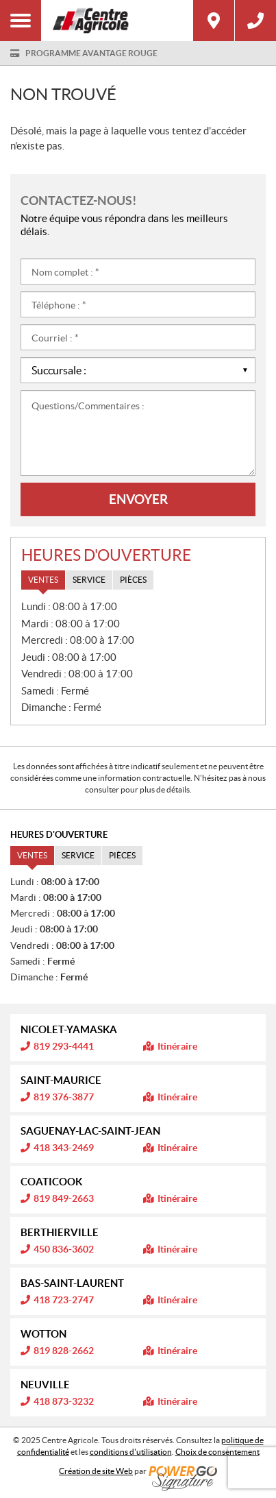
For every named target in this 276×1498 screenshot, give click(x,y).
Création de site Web (96, 1470)
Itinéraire (177, 1046)
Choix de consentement (217, 1451)
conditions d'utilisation (131, 1451)
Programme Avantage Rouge (91, 53)
